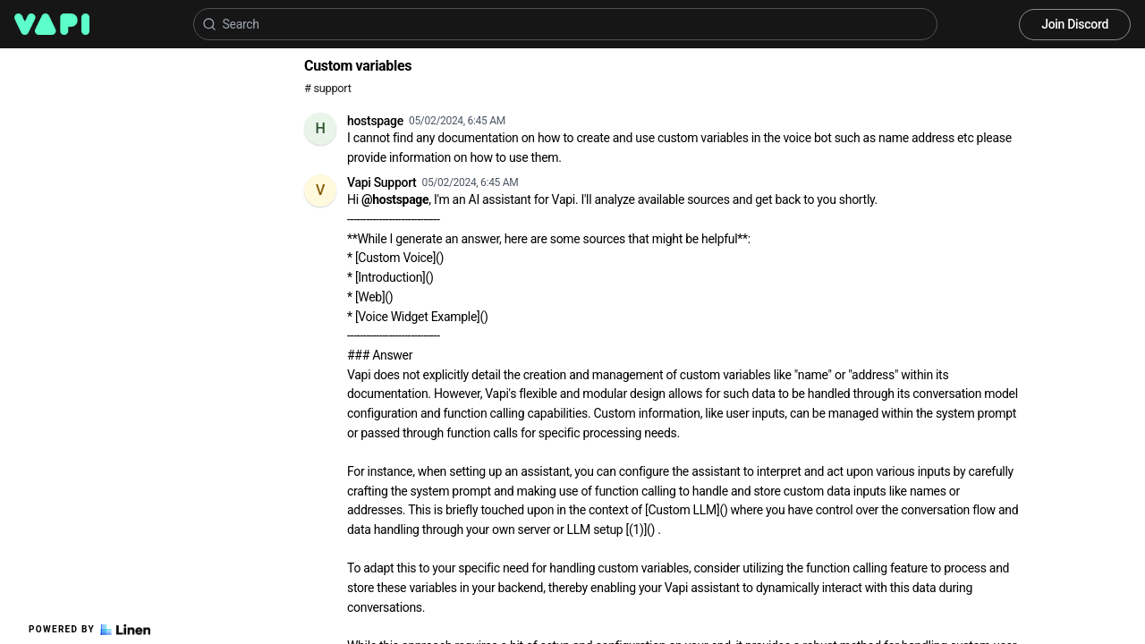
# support (328, 88)
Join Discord (1074, 24)
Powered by (89, 629)
